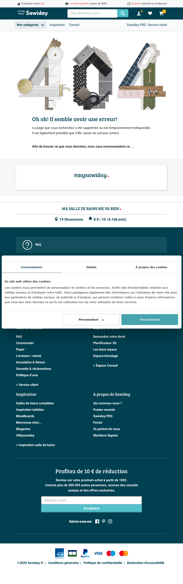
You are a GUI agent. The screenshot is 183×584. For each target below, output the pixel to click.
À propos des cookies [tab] (151, 267)
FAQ (31, 245)
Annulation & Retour (30, 362)
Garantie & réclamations (33, 368)
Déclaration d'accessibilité (145, 563)
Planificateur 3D (104, 343)
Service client (157, 24)
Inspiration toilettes (30, 409)
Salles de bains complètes (35, 403)
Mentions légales (105, 435)
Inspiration (57, 24)
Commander (25, 343)
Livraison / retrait (28, 356)
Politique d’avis (27, 375)
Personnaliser (91, 319)
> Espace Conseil (105, 365)
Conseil (74, 24)
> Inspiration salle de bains (35, 445)
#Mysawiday (25, 435)
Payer (20, 349)
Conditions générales (63, 563)
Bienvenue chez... (29, 422)
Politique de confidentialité (103, 563)
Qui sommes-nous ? (107, 403)
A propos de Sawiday (111, 394)
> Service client (27, 384)
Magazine (23, 429)
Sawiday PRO (136, 24)
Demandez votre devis (109, 336)
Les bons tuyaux (105, 349)
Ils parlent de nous (106, 429)
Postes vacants (104, 409)
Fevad (97, 422)
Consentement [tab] (31, 267)
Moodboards (25, 416)
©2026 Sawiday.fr (30, 563)
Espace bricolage (105, 356)
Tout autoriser (150, 319)
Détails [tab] (92, 267)
